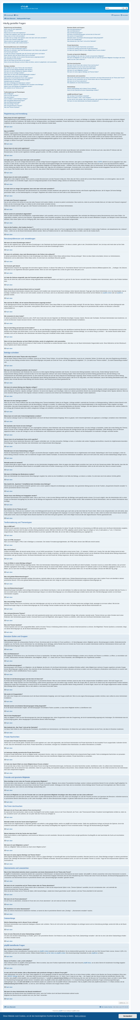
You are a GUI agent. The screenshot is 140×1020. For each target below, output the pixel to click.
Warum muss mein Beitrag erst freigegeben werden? (18, 86)
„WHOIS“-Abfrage (12, 976)
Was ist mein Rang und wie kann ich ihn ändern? (17, 60)
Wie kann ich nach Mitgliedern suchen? (77, 70)
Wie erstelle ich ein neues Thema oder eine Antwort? (18, 67)
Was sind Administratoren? (74, 29)
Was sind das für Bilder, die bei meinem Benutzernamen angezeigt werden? (24, 57)
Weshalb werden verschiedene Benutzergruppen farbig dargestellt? (85, 37)
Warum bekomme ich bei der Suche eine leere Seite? (81, 68)
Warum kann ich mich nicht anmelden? (14, 36)
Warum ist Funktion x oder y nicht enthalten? (79, 97)
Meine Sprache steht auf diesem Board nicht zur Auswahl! (19, 55)
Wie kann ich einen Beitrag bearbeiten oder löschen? (18, 69)
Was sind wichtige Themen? (11, 103)
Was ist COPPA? (8, 31)
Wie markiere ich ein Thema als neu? (14, 88)
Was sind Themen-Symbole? (12, 107)
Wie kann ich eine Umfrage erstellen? (14, 73)
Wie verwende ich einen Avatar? (12, 58)
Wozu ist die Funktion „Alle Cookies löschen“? (16, 42)
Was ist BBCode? (9, 93)
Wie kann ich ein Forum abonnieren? (77, 81)
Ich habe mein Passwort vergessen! (13, 39)
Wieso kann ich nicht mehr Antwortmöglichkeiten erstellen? (20, 74)
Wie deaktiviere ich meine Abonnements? (78, 82)
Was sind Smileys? (9, 97)
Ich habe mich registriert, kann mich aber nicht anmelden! (19, 34)
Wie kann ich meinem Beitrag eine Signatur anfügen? (18, 71)
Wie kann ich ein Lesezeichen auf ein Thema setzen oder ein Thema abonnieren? (89, 79)
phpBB (60, 1010)
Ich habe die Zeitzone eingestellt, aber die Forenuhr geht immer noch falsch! (24, 53)
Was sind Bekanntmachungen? (12, 102)
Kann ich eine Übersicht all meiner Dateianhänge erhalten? (83, 90)
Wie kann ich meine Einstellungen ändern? (15, 48)
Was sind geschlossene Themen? (13, 105)
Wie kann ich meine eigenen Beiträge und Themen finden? (83, 72)
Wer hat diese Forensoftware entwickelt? (78, 96)
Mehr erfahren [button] (80, 1016)
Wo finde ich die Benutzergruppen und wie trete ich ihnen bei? (83, 34)
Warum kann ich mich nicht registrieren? (15, 32)
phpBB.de (120, 293)
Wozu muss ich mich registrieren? (13, 29)
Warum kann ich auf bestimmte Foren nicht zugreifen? (18, 78)
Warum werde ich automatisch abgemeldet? (16, 41)
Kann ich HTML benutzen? (11, 95)
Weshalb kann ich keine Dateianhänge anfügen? (17, 79)
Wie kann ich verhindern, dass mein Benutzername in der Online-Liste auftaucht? (25, 50)
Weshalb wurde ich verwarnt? (12, 81)
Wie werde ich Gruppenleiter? (75, 36)
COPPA (100, 162)
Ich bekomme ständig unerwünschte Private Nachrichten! (82, 48)
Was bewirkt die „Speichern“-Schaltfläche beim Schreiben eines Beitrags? (23, 84)
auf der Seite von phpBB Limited (55, 953)
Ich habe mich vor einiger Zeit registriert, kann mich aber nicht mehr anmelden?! (25, 37)
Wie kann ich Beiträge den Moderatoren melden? (17, 83)
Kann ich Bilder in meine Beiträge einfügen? (16, 98)
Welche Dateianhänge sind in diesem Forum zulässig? (81, 88)
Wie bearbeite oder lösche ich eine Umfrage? (16, 76)
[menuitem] (16, 15)
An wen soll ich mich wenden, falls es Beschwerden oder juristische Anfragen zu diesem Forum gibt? (94, 99)
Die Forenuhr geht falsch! (11, 52)
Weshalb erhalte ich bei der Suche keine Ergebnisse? (81, 66)
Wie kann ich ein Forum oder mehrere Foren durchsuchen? (83, 65)
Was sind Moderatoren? (73, 31)
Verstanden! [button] (127, 1016)
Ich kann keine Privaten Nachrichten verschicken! (80, 46)
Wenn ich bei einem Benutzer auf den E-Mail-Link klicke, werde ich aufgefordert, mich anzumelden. (30, 62)
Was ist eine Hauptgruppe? (74, 39)
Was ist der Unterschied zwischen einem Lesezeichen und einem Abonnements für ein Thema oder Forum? (96, 77)
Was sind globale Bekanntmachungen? (14, 100)
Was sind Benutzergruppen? (74, 32)
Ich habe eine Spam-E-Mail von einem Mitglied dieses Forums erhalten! (86, 50)
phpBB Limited (107, 293)
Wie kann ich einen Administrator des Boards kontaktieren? (83, 101)
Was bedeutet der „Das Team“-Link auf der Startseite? (81, 41)
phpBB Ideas (87, 963)
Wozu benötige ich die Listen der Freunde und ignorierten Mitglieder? (85, 56)
